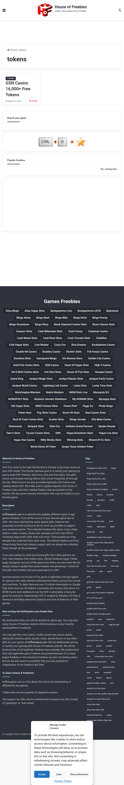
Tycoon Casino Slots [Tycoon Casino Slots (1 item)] (21, 476)
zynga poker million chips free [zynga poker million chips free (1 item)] (99, 766)
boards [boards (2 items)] (90, 540)
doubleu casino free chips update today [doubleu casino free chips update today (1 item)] (103, 595)
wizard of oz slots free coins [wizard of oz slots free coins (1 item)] (98, 744)
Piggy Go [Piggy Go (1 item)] (104, 439)
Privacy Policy (63, 781)
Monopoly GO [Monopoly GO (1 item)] (60, 424)
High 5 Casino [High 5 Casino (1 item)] (60, 386)
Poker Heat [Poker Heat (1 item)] (45, 446)
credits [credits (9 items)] (89, 572)
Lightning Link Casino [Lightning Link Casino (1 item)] (69, 409)
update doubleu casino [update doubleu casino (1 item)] (96, 728)
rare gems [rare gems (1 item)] (91, 696)
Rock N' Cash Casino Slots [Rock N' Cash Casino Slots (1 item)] (65, 454)
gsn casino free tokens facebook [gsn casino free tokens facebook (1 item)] (100, 638)
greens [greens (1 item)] (98, 633)
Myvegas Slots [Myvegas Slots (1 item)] (100, 431)
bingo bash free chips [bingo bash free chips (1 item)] (96, 519)
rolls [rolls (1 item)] (88, 702)
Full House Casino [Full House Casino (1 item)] (18, 371)
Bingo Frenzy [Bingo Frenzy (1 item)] (35, 326)
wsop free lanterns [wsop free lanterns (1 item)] (94, 760)
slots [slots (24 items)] (113, 707)
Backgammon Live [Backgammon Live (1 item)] (71, 311)
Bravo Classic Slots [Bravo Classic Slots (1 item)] (72, 334)
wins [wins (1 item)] (112, 728)
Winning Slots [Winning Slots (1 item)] (93, 484)
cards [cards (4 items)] (89, 551)
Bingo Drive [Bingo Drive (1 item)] (106, 319)
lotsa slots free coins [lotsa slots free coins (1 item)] (95, 670)
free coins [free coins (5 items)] (115, 611)
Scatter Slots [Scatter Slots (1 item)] (99, 454)
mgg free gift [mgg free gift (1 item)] (113, 670)
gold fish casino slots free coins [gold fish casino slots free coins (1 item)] (100, 627)
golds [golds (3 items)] (89, 633)
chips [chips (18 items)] (99, 561)
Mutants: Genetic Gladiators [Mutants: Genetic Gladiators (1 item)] (32, 431)
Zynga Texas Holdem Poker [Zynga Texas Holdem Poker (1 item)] (97, 492)
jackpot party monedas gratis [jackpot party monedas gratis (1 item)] (99, 659)
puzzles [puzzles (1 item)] (109, 691)
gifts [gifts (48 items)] (88, 622)
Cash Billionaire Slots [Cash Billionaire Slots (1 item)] (35, 341)
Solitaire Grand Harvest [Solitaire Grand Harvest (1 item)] (46, 469)
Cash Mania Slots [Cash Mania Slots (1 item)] (21, 349)
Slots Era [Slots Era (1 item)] (17, 469)
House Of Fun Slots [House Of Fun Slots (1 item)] (50, 394)
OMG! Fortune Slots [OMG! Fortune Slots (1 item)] (55, 439)
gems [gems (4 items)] (109, 617)
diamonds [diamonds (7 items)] (91, 577)
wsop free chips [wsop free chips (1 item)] (93, 750)
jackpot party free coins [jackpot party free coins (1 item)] (96, 654)
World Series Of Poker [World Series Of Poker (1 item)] (56, 492)
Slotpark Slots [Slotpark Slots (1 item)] (101, 461)
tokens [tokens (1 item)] (109, 723)
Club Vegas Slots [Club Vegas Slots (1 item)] (28, 356)
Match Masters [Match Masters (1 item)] (95, 416)
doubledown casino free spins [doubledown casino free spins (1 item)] (99, 582)
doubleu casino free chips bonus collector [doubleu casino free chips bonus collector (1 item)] (100, 589)
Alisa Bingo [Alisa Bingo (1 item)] (14, 311)
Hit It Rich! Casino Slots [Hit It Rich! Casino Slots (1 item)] (92, 386)
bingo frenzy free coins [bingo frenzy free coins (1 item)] (96, 524)
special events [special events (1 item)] (109, 712)
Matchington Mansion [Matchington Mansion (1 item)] (63, 416)
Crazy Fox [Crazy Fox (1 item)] (77, 356)
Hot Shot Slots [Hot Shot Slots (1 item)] (20, 394)
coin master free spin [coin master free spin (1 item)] (95, 566)
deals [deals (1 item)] (112, 572)
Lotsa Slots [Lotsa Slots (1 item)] (99, 409)
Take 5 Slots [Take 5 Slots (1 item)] (104, 469)
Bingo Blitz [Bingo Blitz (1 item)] (83, 319)
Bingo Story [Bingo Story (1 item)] (89, 326)
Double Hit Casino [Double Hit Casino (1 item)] (52, 364)
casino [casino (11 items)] (89, 561)
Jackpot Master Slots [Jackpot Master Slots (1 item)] (61, 401)
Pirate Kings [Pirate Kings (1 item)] (22, 446)
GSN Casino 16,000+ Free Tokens (18, 89)
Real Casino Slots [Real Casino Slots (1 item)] (28, 454)
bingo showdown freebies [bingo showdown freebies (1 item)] (97, 535)
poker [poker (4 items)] (98, 675)
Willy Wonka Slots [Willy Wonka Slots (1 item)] (65, 484)
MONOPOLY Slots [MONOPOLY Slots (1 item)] (89, 424)
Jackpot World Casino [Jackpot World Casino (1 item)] (32, 409)
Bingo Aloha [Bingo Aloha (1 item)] (39, 319)
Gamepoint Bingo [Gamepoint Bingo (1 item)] (76, 371)
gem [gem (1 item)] (101, 617)
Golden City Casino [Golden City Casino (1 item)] (31, 379)
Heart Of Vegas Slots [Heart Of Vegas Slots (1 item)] (29, 386)
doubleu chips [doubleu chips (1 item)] (92, 601)
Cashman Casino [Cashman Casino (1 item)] (92, 341)
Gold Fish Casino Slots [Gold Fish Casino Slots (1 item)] (67, 379)
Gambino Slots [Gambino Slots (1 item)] (47, 371)
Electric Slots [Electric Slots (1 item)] (109, 364)
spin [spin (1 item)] (88, 718)
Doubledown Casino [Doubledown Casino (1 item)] (20, 364)
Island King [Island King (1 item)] (106, 394)
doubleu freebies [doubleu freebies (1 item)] (110, 601)
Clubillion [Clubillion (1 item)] (108, 349)
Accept (42, 774)
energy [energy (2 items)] (89, 606)
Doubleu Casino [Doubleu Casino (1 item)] (82, 364)
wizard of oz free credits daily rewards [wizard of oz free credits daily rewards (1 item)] (102, 739)
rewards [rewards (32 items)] (111, 696)
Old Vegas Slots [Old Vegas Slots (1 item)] (24, 439)
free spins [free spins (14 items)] (91, 617)
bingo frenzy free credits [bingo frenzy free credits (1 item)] (97, 529)
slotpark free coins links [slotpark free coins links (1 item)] (97, 707)
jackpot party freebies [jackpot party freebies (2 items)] (96, 648)
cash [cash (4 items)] (98, 551)
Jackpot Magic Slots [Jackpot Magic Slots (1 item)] (25, 401)
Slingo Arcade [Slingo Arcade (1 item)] (23, 461)
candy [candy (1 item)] (111, 545)
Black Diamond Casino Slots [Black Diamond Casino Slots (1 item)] (32, 334)
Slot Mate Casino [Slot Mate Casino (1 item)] (51, 461)
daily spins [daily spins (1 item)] (101, 572)
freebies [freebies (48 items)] (115, 606)
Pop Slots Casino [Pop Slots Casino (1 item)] (71, 446)
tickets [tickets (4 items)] (99, 723)
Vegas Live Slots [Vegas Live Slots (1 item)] (105, 476)
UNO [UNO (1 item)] (45, 476)
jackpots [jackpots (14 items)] (90, 664)
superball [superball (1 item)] (107, 718)
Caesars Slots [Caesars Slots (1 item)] (101, 334)
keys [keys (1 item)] (100, 664)
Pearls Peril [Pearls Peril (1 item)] (84, 439)
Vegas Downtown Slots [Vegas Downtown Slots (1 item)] (71, 476)
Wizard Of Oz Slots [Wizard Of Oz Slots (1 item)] (21, 492)
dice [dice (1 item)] (101, 577)
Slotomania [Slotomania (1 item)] (77, 461)
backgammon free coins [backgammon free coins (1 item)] (97, 513)
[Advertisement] (62, 30)
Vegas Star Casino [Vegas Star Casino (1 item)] (33, 484)
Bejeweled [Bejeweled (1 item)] (17, 319)
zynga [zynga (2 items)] (109, 760)
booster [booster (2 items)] (90, 545)
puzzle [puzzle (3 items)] (99, 691)
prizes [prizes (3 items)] (89, 691)
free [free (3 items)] (105, 606)
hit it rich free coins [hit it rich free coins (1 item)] (95, 643)
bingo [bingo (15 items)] (113, 513)
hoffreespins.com (12, 559)
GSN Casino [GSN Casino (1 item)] (97, 379)
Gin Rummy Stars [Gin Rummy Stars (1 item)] (106, 371)
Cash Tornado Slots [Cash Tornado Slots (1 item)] (82, 349)
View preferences (79, 774)
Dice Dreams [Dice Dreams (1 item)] (99, 356)
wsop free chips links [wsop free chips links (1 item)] (95, 755)
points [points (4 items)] (89, 675)
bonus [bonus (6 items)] (99, 540)
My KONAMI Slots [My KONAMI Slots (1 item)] (71, 431)
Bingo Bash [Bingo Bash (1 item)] (62, 319)
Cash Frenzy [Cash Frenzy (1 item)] (65, 341)
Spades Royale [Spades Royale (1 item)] (79, 469)
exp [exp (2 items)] (98, 606)
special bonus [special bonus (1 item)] (92, 712)
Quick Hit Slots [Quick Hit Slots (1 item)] (99, 446)
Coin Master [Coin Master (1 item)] (55, 356)
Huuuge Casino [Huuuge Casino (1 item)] (81, 394)
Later (59, 774)
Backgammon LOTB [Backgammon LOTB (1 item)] (104, 311)
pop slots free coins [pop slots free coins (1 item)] (95, 686)
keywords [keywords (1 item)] (110, 664)
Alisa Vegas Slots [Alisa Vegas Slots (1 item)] (40, 311)
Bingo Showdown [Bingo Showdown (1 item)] (63, 326)
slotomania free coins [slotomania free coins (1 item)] (104, 702)
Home (12, 50)
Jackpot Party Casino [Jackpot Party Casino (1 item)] (98, 401)
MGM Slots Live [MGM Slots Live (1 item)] (34, 424)
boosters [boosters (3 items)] (101, 545)
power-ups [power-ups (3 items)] (112, 686)
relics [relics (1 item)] (101, 696)
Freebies (10, 78)
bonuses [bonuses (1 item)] (110, 540)
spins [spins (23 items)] (97, 718)
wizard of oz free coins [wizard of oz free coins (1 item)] (96, 734)
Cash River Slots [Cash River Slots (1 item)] (50, 349)
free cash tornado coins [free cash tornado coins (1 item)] (96, 611)
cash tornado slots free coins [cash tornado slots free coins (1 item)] (99, 556)
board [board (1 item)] (115, 535)
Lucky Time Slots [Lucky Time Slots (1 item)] (30, 416)
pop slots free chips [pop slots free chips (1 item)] (95, 680)
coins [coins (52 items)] (111, 566)
